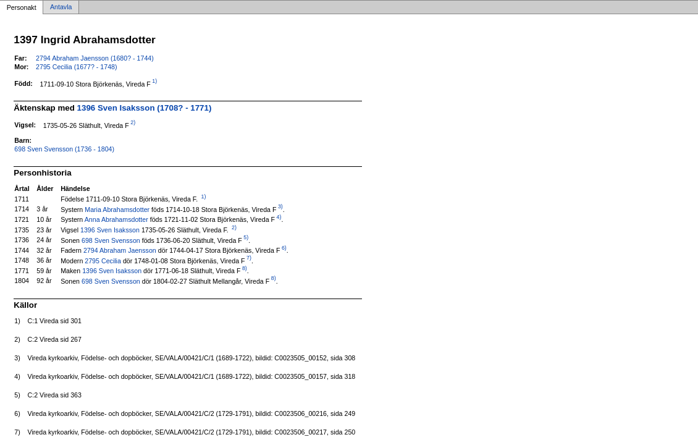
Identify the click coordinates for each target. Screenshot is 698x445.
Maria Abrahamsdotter (117, 209)
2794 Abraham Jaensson (119, 250)
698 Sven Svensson (111, 240)
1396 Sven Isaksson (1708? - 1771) (144, 107)
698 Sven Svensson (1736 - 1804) (64, 149)
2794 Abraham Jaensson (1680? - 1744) (95, 58)
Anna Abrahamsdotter (116, 219)
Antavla (61, 7)
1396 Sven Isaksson (110, 230)
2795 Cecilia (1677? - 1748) (76, 66)
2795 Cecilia (103, 260)
